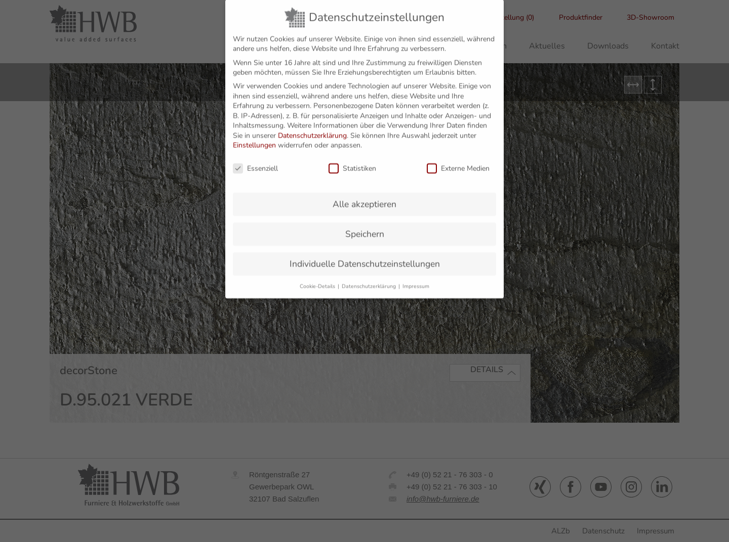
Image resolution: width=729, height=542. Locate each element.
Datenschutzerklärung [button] (369, 279)
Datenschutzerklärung (312, 128)
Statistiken (352, 161)
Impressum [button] (415, 279)
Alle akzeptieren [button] (364, 197)
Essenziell (255, 161)
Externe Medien (458, 161)
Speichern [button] (364, 226)
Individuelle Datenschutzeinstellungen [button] (365, 256)
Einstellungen (254, 138)
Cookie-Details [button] (318, 279)
